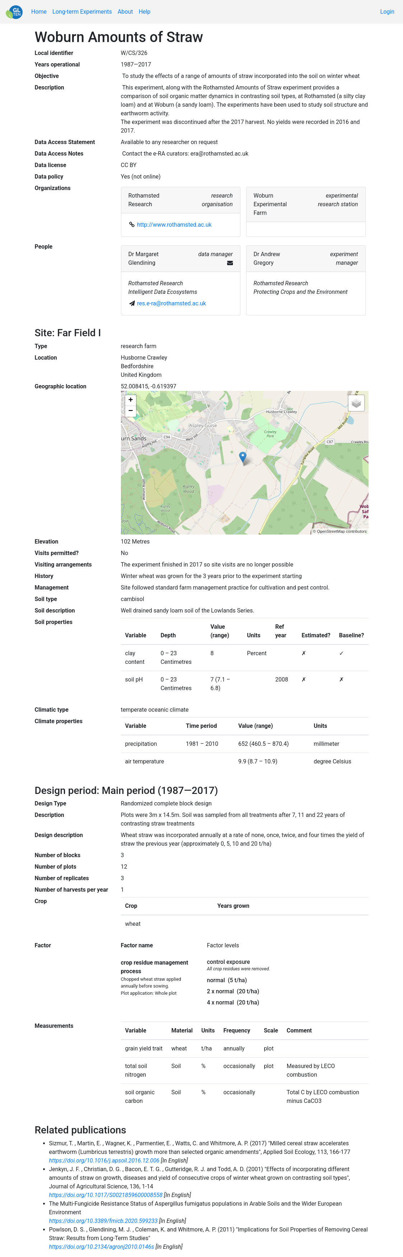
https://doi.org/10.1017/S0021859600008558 (106, 1195)
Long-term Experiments (82, 11)
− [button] (130, 411)
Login (387, 11)
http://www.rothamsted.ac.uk (174, 224)
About (125, 11)
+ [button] (130, 400)
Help (144, 11)
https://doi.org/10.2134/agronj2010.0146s (101, 1246)
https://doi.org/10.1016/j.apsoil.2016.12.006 (104, 1160)
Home (39, 11)
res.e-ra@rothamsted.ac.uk (171, 303)
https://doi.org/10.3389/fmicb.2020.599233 (103, 1220)
